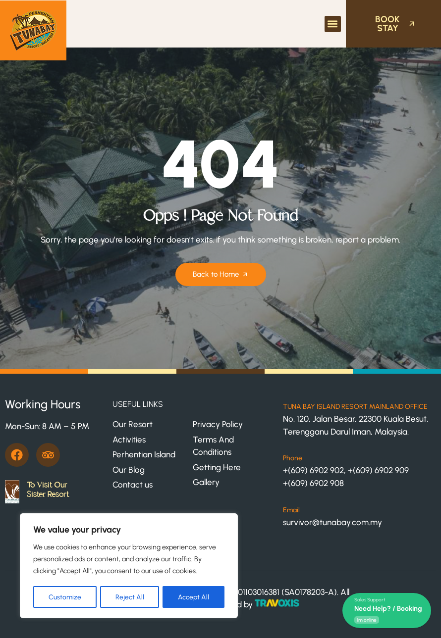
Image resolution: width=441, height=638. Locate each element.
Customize (65, 596)
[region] (129, 566)
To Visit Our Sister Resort (48, 490)
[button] (333, 24)
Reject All (129, 596)
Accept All (194, 596)
